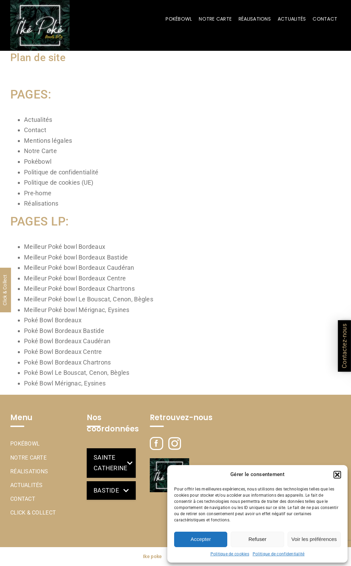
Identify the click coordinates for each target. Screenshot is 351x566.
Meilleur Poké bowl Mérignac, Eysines (77, 309)
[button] (337, 474)
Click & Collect (33, 512)
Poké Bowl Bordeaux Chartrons (67, 362)
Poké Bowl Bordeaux (53, 320)
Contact (35, 130)
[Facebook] (156, 443)
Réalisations (41, 203)
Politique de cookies (229, 554)
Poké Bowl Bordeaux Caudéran (67, 341)
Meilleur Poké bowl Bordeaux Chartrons (79, 288)
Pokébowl (37, 161)
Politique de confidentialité (279, 554)
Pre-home (37, 193)
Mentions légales (48, 140)
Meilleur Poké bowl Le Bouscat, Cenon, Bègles (88, 299)
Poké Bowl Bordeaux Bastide (64, 330)
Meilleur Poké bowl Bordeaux (64, 246)
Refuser (258, 539)
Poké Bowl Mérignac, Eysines (65, 383)
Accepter (201, 539)
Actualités (38, 119)
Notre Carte (40, 150)
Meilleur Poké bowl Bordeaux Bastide (76, 257)
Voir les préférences (314, 539)
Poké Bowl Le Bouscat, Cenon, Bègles (76, 372)
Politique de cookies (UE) (59, 182)
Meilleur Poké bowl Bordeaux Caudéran (79, 267)
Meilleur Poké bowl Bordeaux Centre (75, 278)
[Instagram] (174, 443)
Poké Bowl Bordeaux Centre (63, 351)
